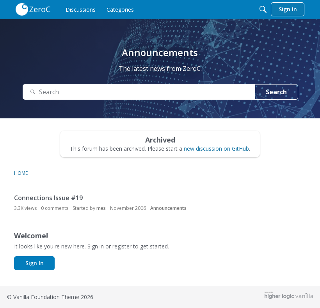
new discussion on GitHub (216, 148)
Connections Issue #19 (48, 198)
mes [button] (101, 208)
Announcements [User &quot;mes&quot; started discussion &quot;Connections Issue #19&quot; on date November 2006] (168, 208)
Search (276, 92)
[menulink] (80, 9)
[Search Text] (139, 92)
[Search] (263, 9)
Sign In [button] (34, 263)
